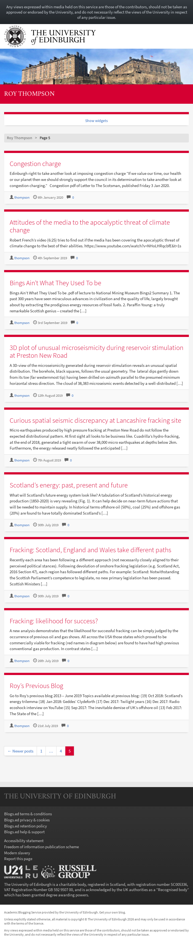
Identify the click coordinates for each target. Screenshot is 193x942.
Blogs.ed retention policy (25, 826)
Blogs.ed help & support (24, 831)
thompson (22, 197)
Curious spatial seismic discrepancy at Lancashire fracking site (95, 420)
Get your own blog (112, 912)
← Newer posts (20, 751)
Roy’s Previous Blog (36, 685)
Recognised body (172, 889)
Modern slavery (17, 852)
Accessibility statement (24, 840)
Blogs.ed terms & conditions (28, 813)
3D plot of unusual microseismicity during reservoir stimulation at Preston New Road (96, 351)
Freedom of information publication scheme (41, 846)
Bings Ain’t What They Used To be (55, 282)
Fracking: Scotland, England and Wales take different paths (90, 549)
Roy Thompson (29, 94)
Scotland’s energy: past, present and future (69, 485)
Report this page (18, 858)
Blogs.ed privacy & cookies (27, 819)
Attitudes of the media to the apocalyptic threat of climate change (90, 226)
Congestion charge (35, 163)
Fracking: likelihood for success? (54, 620)
